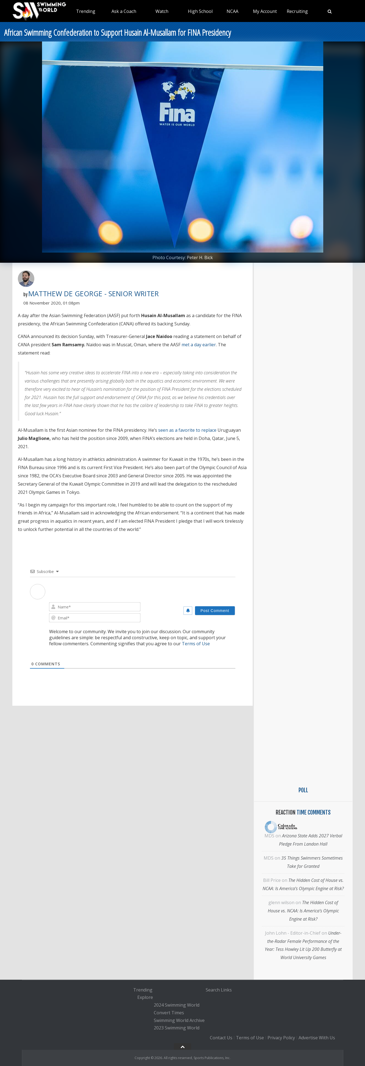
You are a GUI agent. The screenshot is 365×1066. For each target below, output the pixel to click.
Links (226, 990)
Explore (145, 998)
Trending (85, 11)
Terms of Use (196, 644)
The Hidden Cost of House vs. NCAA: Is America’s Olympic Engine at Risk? (303, 910)
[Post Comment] (215, 610)
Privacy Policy (281, 1038)
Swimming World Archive (179, 1020)
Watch (161, 11)
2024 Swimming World (176, 1005)
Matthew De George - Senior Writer (93, 293)
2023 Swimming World (176, 1028)
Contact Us (221, 1038)
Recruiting (297, 11)
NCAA (232, 11)
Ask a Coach (124, 11)
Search (213, 990)
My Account (265, 11)
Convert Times (169, 1013)
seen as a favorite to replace (187, 430)
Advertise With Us (317, 1038)
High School (200, 11)
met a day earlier (199, 345)
